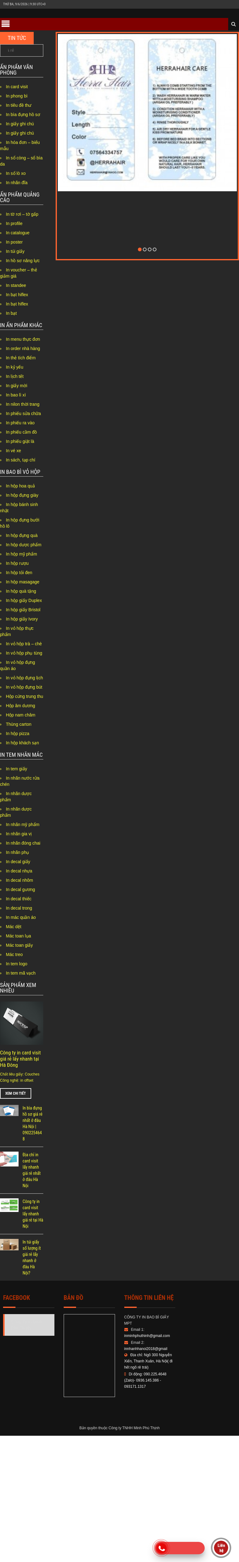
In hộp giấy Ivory (22, 619)
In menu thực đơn (23, 339)
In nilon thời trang (23, 404)
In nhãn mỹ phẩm (22, 824)
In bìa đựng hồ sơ (23, 114)
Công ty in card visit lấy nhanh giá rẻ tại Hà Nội (33, 1214)
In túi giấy (15, 251)
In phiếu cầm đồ (21, 432)
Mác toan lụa (18, 935)
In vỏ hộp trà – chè (24, 643)
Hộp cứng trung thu (24, 696)
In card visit (17, 86)
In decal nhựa (19, 870)
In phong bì (17, 95)
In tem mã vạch (21, 973)
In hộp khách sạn (22, 742)
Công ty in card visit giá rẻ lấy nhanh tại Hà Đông (20, 1058)
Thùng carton (19, 724)
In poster (14, 242)
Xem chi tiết (15, 1093)
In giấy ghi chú (20, 123)
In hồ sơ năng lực (23, 260)
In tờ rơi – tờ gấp (22, 214)
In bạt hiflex (17, 294)
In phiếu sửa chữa (23, 413)
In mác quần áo (21, 917)
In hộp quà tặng (21, 591)
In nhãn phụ (17, 852)
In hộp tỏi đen (19, 572)
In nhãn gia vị (19, 833)
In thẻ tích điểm (21, 357)
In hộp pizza (17, 733)
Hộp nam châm (20, 714)
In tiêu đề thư (18, 105)
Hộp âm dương (20, 705)
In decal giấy (18, 861)
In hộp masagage (22, 581)
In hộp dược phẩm (23, 544)
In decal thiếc (19, 898)
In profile (14, 223)
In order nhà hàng (23, 348)
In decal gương (20, 889)
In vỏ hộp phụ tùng (24, 653)
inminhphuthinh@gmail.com (147, 1336)
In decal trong (19, 908)
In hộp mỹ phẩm (21, 554)
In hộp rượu (17, 563)
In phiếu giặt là (20, 441)
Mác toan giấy (19, 945)
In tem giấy (16, 768)
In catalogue (17, 232)
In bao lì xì (16, 394)
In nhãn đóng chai (23, 843)
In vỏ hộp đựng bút (24, 687)
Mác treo (14, 954)
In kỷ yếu (14, 367)
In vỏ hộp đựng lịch (24, 677)
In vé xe (13, 450)
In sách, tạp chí (20, 459)
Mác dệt (13, 926)
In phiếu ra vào (20, 422)
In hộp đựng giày (22, 495)
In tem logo (16, 963)
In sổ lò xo (16, 173)
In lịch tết (14, 376)
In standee (16, 285)
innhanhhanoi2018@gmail (146, 1349)
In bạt (11, 313)
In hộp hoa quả (20, 485)
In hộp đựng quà (22, 535)
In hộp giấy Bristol (23, 609)
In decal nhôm (19, 880)
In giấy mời (16, 385)
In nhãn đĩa (17, 182)
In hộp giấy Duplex (24, 600)
